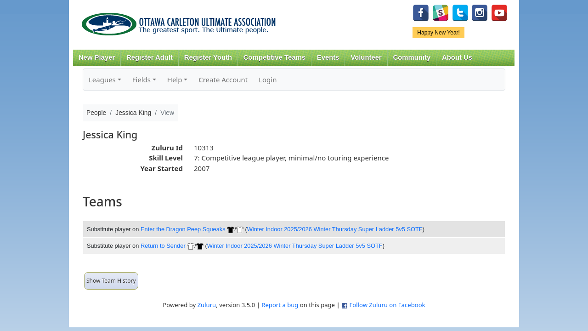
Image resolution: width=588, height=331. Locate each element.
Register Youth (208, 57)
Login (268, 79)
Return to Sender (163, 245)
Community (412, 57)
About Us (457, 57)
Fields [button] (141, 79)
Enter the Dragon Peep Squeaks (183, 229)
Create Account (223, 79)
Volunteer (366, 57)
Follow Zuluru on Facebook (387, 305)
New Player (97, 57)
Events (328, 57)
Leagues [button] (102, 79)
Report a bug (279, 305)
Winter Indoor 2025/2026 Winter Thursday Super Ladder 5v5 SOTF (335, 229)
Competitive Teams (274, 57)
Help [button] (174, 79)
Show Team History (111, 281)
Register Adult (149, 57)
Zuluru (207, 305)
